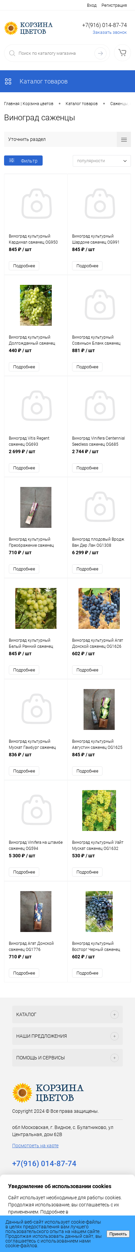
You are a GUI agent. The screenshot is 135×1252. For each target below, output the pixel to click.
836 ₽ (36, 758)
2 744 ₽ (99, 455)
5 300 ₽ (36, 859)
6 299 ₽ (99, 556)
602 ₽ (99, 657)
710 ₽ (36, 556)
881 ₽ (99, 354)
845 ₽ (36, 253)
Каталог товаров (36, 81)
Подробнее (24, 265)
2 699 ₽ (36, 455)
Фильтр (23, 161)
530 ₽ (99, 859)
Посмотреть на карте (35, 1145)
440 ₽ (36, 354)
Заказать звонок (110, 32)
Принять (118, 1233)
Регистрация (114, 5)
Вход (91, 5)
